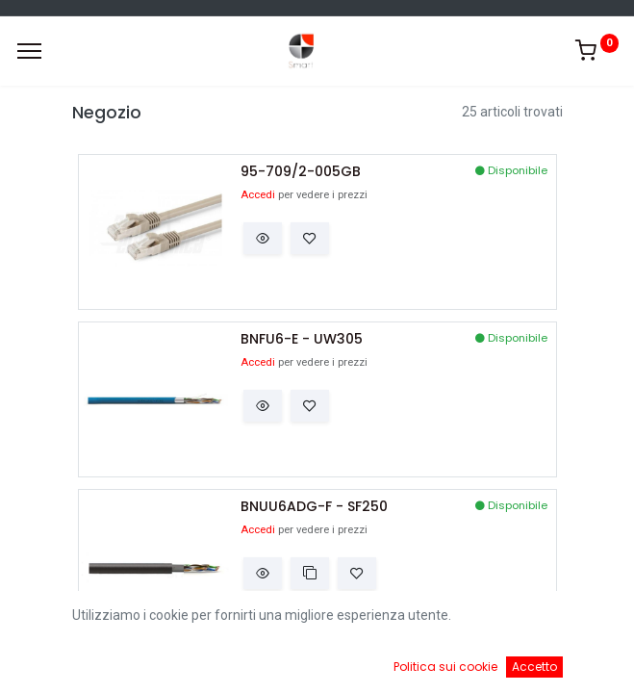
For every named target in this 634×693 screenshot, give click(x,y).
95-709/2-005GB (301, 172)
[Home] (63, 664)
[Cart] (402, 664)
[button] (262, 238)
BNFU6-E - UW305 (302, 339)
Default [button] (480, 624)
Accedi (258, 195)
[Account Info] (571, 664)
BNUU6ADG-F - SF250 (314, 507)
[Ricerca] (232, 664)
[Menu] (29, 51)
